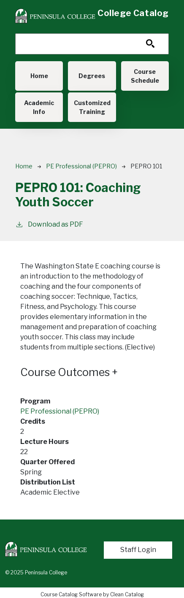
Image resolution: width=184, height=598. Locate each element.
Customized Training (92, 107)
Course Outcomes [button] (69, 372)
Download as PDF (49, 223)
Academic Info (39, 107)
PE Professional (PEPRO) (81, 166)
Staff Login (138, 550)
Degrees (91, 75)
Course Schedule (145, 76)
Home (39, 75)
